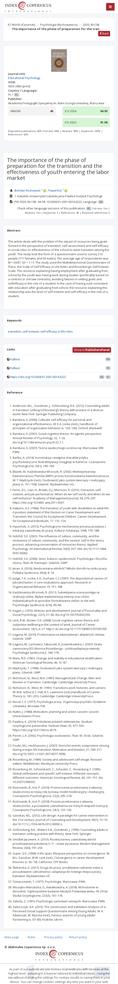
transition (14, 331)
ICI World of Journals (21, 25)
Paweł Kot (55, 190)
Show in (92, 350)
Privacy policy (53, 937)
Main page (12, 937)
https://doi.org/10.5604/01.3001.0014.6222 (38, 377)
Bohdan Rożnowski (27, 190)
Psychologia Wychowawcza (58, 25)
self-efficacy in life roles (56, 331)
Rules (31, 937)
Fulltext (15, 359)
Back (104, 33)
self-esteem (31, 331)
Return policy (78, 937)
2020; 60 (91, 25)
